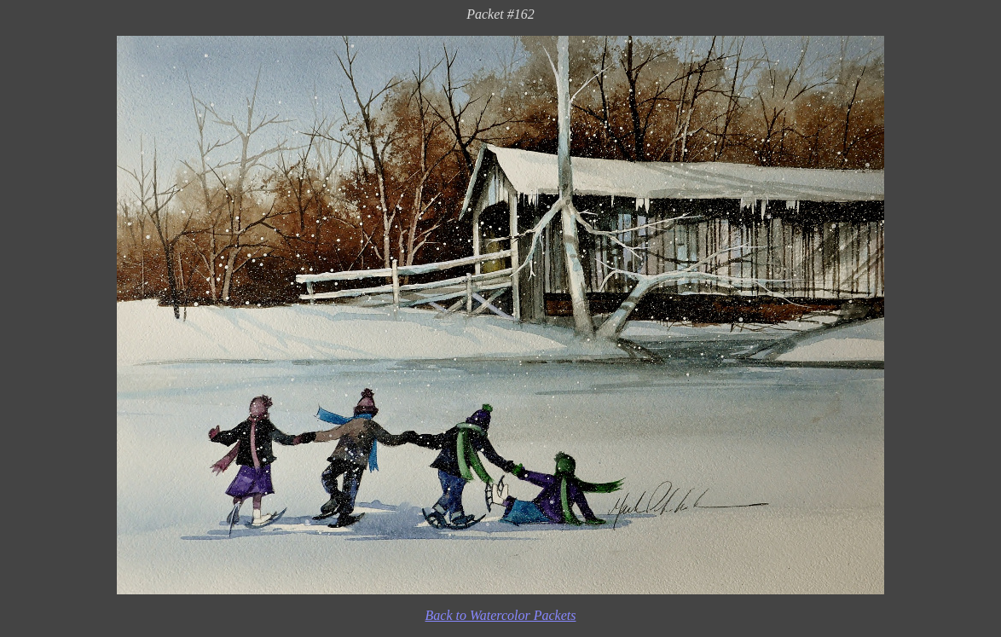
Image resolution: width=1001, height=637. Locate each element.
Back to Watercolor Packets (500, 615)
